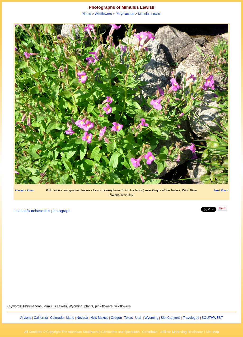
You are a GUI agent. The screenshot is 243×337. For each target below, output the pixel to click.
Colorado (57, 317)
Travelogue (191, 317)
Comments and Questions (120, 332)
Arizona (25, 317)
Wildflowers (103, 14)
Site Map (212, 332)
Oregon (116, 317)
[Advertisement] (121, 261)
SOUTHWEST (212, 317)
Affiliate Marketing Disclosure (181, 332)
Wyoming (151, 317)
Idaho (70, 317)
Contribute (150, 332)
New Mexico (99, 317)
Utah (138, 317)
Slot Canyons (170, 317)
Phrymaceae (125, 14)
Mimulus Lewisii (149, 14)
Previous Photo (24, 190)
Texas (128, 317)
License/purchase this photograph (42, 211)
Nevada (82, 317)
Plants (86, 14)
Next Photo (221, 190)
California (41, 317)
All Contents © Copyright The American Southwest (61, 332)
